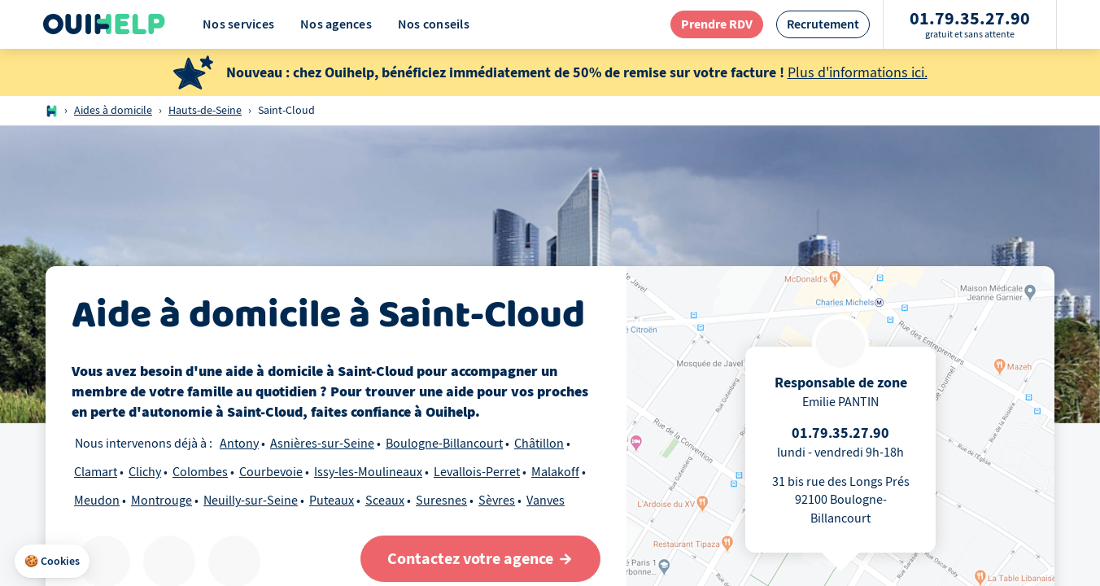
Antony (239, 443)
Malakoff (555, 472)
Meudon (97, 500)
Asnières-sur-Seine (322, 443)
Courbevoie (271, 472)
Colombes (200, 472)
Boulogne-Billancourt (444, 443)
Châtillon (539, 443)
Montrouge (161, 500)
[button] (52, 561)
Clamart (95, 472)
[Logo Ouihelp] (104, 24)
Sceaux (384, 500)
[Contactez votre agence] (480, 559)
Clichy (145, 472)
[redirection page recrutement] (823, 24)
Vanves (545, 500)
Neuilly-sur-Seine (250, 500)
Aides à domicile (113, 110)
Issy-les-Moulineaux (368, 472)
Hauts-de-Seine (205, 110)
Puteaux (331, 500)
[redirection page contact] (716, 24)
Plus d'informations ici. (858, 72)
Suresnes (441, 500)
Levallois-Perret (477, 472)
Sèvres (496, 500)
